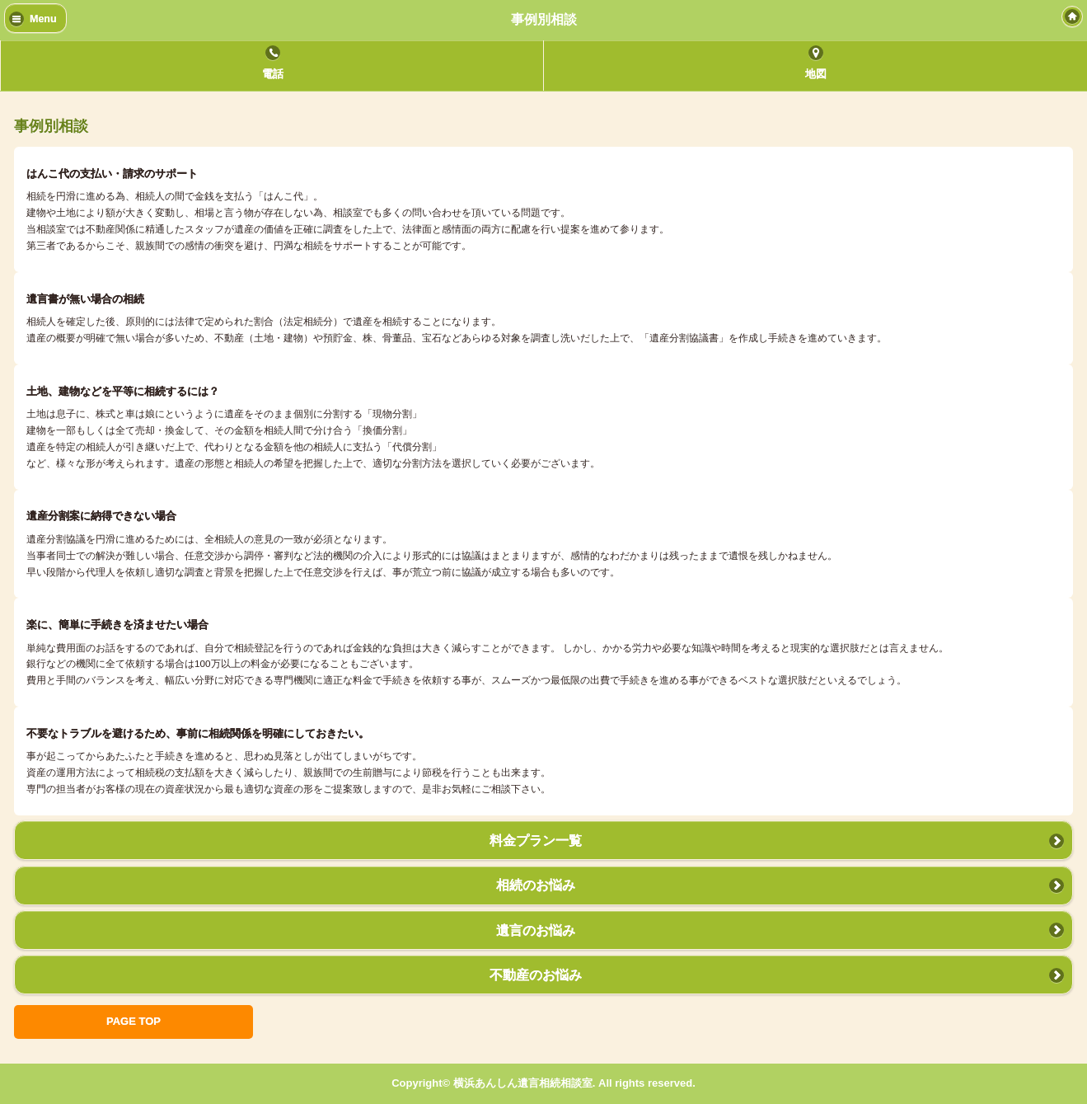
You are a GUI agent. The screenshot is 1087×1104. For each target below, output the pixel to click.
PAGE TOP (133, 1021)
